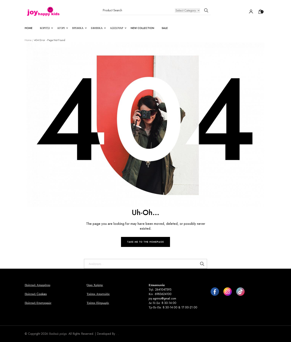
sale (165, 28)
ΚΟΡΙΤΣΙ (45, 28)
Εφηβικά (97, 28)
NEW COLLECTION (142, 28)
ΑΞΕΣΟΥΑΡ (116, 28)
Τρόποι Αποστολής (98, 294)
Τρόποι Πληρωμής (98, 303)
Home (28, 28)
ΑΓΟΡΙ (61, 28)
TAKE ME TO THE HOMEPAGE (145, 242)
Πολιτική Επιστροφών (38, 303)
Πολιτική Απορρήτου (37, 285)
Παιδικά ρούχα (58, 334)
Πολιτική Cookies (36, 294)
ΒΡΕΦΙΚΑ (78, 28)
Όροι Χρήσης (95, 285)
